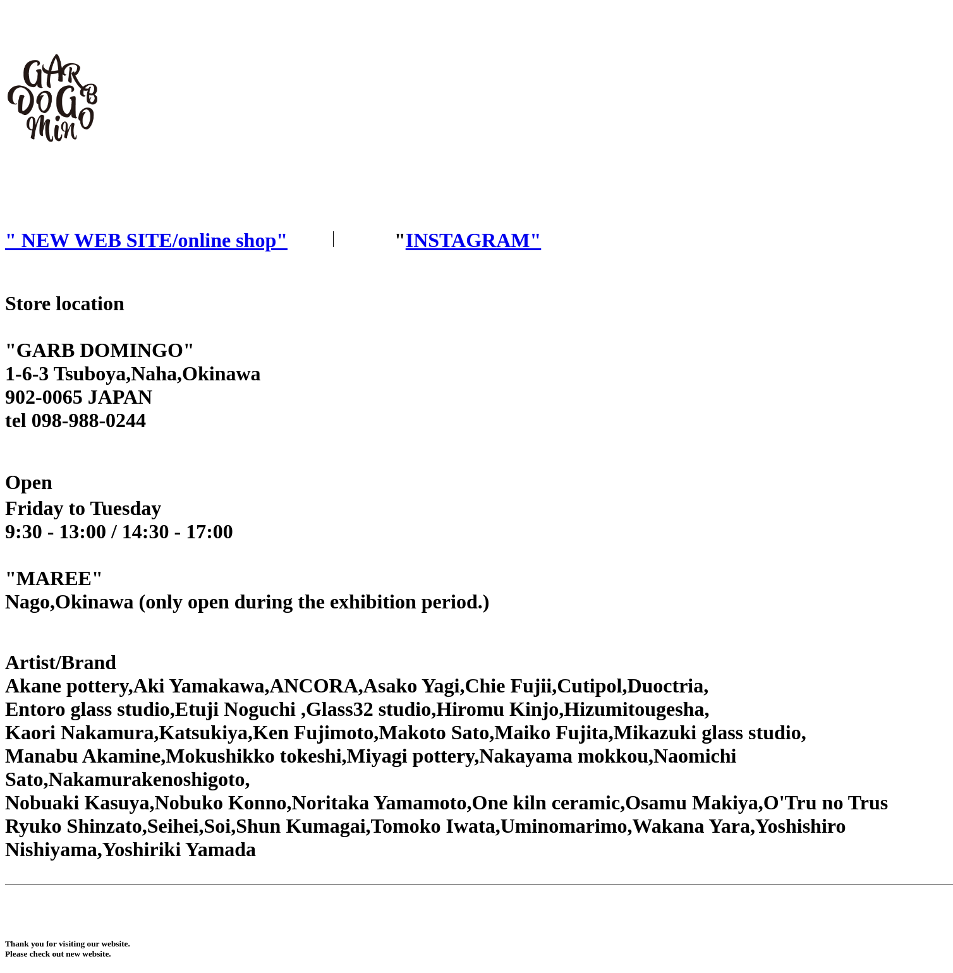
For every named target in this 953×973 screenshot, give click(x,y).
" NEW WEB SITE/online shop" (146, 240)
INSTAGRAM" (474, 240)
